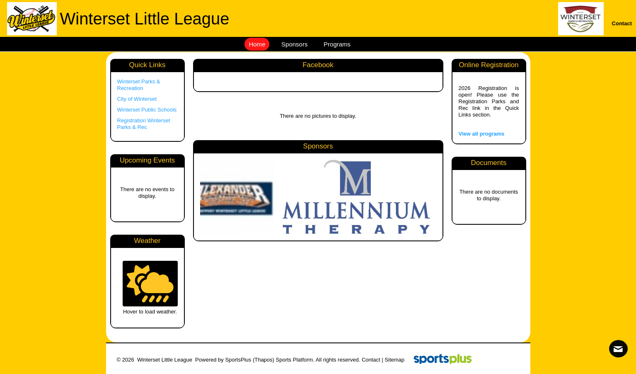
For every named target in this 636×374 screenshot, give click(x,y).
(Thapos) (263, 360)
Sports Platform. (295, 360)
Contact (371, 360)
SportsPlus (238, 360)
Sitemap (394, 360)
